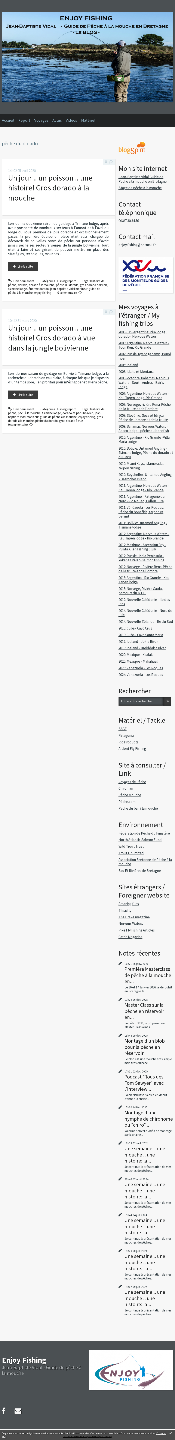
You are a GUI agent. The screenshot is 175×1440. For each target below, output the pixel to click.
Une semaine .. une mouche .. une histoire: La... (145, 1262)
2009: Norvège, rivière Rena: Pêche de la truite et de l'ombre (145, 406)
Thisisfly (125, 910)
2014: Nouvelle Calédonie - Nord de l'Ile (145, 612)
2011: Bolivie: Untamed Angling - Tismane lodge (143, 525)
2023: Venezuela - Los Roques (141, 668)
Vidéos (71, 120)
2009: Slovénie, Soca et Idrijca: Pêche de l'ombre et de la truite (143, 417)
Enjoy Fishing (24, 1360)
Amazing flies (129, 903)
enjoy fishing (42, 293)
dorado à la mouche (42, 285)
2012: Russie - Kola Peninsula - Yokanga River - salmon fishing (141, 557)
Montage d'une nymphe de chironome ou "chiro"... (149, 1118)
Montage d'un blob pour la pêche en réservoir (145, 1047)
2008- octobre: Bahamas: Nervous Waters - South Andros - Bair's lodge (144, 382)
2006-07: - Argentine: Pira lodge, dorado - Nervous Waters (142, 334)
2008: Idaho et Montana (136, 371)
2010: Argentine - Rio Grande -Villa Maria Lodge (144, 439)
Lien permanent (21, 281)
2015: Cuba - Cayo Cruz (135, 628)
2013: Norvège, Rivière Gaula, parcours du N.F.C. (141, 590)
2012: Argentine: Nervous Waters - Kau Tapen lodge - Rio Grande (144, 536)
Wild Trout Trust (131, 846)
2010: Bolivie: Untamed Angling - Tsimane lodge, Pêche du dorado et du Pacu (146, 453)
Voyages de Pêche (132, 782)
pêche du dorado (67, 285)
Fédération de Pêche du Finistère (144, 833)
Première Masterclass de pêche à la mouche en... (148, 975)
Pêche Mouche (130, 795)
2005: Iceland (128, 365)
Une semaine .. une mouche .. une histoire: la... (145, 1154)
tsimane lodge (17, 289)
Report (24, 120)
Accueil (8, 120)
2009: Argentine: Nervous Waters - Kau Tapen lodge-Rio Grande (144, 395)
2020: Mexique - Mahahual (138, 661)
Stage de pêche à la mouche (140, 187)
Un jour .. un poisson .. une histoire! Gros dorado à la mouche (50, 188)
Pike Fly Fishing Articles (137, 930)
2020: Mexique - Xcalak (136, 654)
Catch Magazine (130, 936)
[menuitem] (10, 120)
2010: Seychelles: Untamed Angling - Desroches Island (145, 476)
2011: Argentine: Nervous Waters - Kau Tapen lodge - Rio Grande (144, 487)
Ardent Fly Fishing (132, 748)
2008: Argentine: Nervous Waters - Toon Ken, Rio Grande (144, 345)
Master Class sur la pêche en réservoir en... (144, 1011)
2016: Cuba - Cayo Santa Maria (141, 635)
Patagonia (126, 735)
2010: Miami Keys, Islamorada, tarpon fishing (141, 465)
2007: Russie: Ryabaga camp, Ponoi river (145, 356)
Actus (57, 120)
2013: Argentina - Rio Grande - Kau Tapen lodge (144, 579)
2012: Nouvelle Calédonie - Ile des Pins (144, 601)
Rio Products (128, 742)
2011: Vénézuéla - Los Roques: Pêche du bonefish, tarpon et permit (141, 512)
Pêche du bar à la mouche (138, 808)
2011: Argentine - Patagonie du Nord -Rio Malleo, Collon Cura (142, 498)
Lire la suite (25, 266)
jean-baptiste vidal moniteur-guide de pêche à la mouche (54, 291)
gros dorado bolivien (93, 285)
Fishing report (66, 281)
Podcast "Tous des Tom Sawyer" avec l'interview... (144, 1083)
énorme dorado (38, 289)
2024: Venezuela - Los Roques (141, 674)
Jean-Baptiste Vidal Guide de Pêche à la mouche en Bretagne (143, 179)
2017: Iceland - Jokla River (138, 641)
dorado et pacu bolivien (77, 413)
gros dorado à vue (71, 421)
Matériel (88, 120)
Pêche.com (127, 801)
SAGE (123, 728)
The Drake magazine (134, 917)
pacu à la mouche (29, 413)
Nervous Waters (131, 923)
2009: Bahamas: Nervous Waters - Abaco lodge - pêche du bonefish (144, 428)
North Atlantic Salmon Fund (140, 839)
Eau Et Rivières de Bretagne (140, 870)
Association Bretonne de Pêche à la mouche (145, 861)
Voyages (41, 120)
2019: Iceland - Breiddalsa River (142, 648)
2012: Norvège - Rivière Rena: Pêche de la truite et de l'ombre (145, 568)
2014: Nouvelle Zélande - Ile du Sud (146, 621)
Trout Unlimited (131, 853)
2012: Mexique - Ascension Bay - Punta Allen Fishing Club (142, 546)
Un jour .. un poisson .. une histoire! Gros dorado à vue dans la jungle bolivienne (51, 338)
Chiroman (126, 788)
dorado (22, 285)
